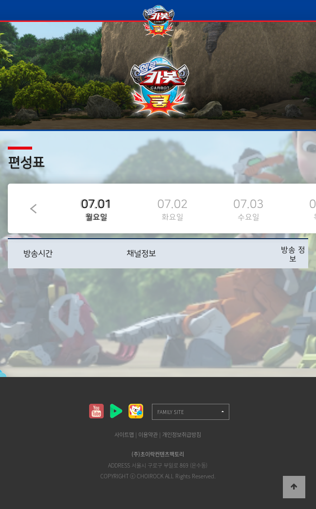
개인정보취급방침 (181, 435)
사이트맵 (124, 435)
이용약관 (148, 435)
